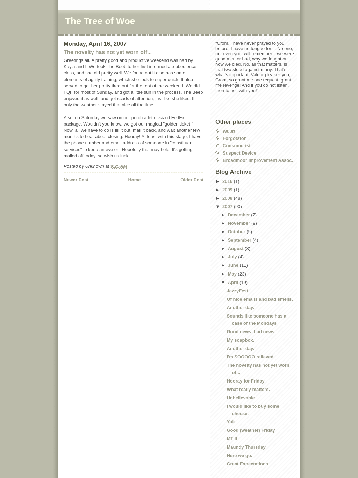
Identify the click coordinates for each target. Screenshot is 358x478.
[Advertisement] (104, 197)
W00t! (229, 131)
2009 (228, 189)
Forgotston (235, 138)
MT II (232, 438)
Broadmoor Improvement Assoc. (258, 160)
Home (134, 180)
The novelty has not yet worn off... (108, 52)
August (236, 248)
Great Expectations (247, 463)
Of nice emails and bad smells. (260, 299)
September (240, 240)
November (239, 223)
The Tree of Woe (100, 21)
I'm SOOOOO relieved (250, 356)
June (234, 265)
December (239, 214)
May (233, 274)
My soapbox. (240, 340)
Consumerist (236, 145)
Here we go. (239, 455)
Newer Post (76, 180)
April (233, 282)
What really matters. (248, 389)
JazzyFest (237, 290)
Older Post (191, 180)
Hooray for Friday (245, 381)
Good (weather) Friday (251, 430)
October (237, 231)
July (233, 256)
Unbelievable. (241, 397)
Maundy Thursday (246, 447)
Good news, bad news (250, 331)
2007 (228, 206)
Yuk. (231, 422)
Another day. (240, 307)
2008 (228, 198)
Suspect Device (239, 153)
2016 (228, 181)
